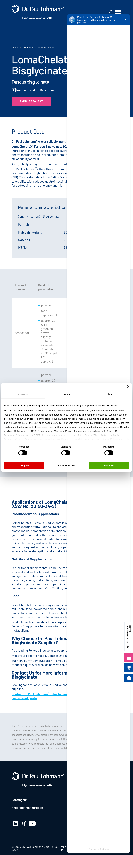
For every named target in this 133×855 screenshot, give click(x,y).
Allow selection (66, 465)
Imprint (64, 846)
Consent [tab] (23, 394)
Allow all (109, 465)
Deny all (24, 465)
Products (28, 47)
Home (15, 47)
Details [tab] (66, 394)
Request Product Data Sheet (35, 90)
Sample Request (31, 101)
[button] (118, 12)
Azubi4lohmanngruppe (27, 807)
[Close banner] (128, 386)
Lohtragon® (19, 800)
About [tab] (109, 394)
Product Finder (45, 47)
